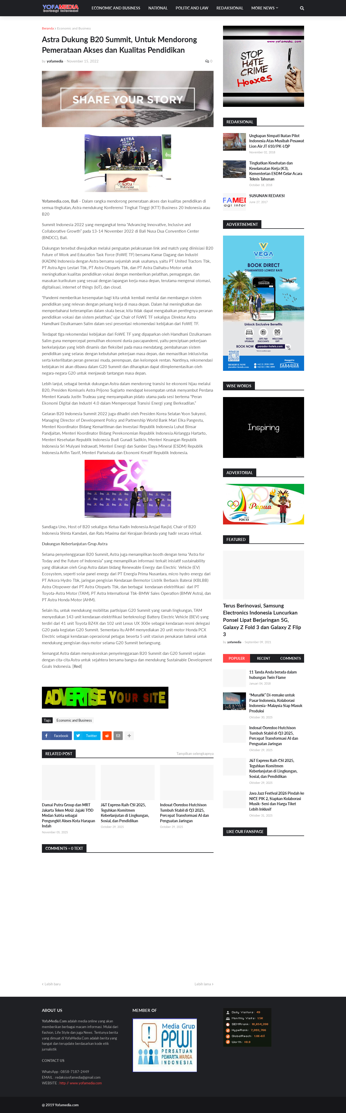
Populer (237, 658)
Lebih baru (53, 984)
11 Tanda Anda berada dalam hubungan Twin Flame (273, 675)
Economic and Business (74, 28)
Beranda (48, 28)
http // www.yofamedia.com (80, 1083)
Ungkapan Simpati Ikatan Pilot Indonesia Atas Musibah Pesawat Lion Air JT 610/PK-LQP (276, 140)
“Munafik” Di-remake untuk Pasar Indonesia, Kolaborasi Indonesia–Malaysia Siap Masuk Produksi (275, 703)
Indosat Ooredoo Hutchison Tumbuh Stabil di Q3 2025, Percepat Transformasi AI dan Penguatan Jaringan (184, 812)
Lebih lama (203, 984)
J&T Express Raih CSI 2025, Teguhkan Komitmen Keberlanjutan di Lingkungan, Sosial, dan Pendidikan (125, 812)
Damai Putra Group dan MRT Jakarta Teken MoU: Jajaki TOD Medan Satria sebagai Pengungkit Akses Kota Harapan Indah (68, 815)
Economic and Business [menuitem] (116, 8)
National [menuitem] (158, 8)
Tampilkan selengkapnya (195, 753)
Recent (263, 658)
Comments (290, 658)
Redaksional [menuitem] (230, 8)
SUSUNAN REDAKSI (267, 195)
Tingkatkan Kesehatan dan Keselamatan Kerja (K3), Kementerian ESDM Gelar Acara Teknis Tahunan (275, 171)
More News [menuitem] (263, 8)
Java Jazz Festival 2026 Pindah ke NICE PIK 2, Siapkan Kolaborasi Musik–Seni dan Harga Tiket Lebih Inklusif (276, 801)
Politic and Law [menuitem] (192, 8)
